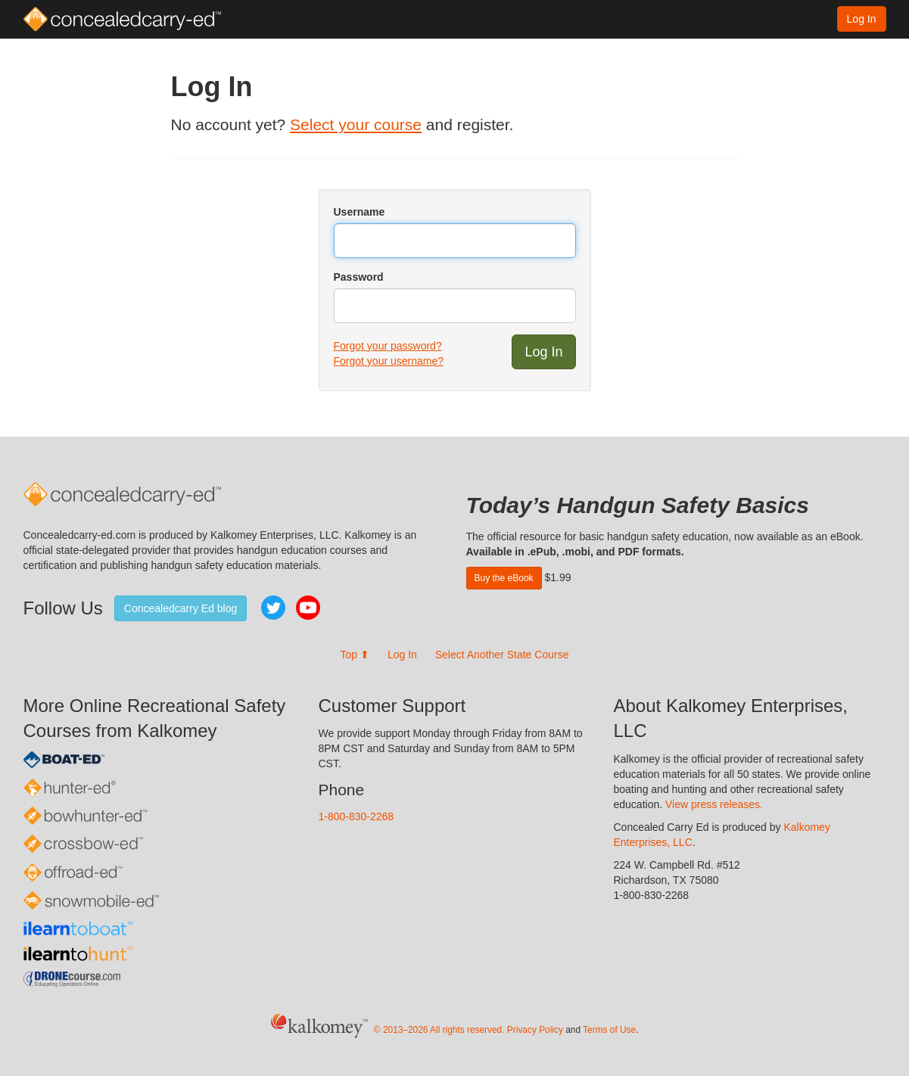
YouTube (308, 608)
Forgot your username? (389, 361)
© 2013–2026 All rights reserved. (439, 1030)
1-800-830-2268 (356, 816)
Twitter (273, 608)
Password (359, 277)
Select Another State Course (502, 654)
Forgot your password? (388, 346)
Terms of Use (609, 1030)
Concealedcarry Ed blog (180, 608)
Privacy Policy (535, 1030)
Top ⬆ (355, 654)
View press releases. (714, 804)
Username (359, 212)
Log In (861, 19)
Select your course (356, 124)
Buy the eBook (504, 578)
